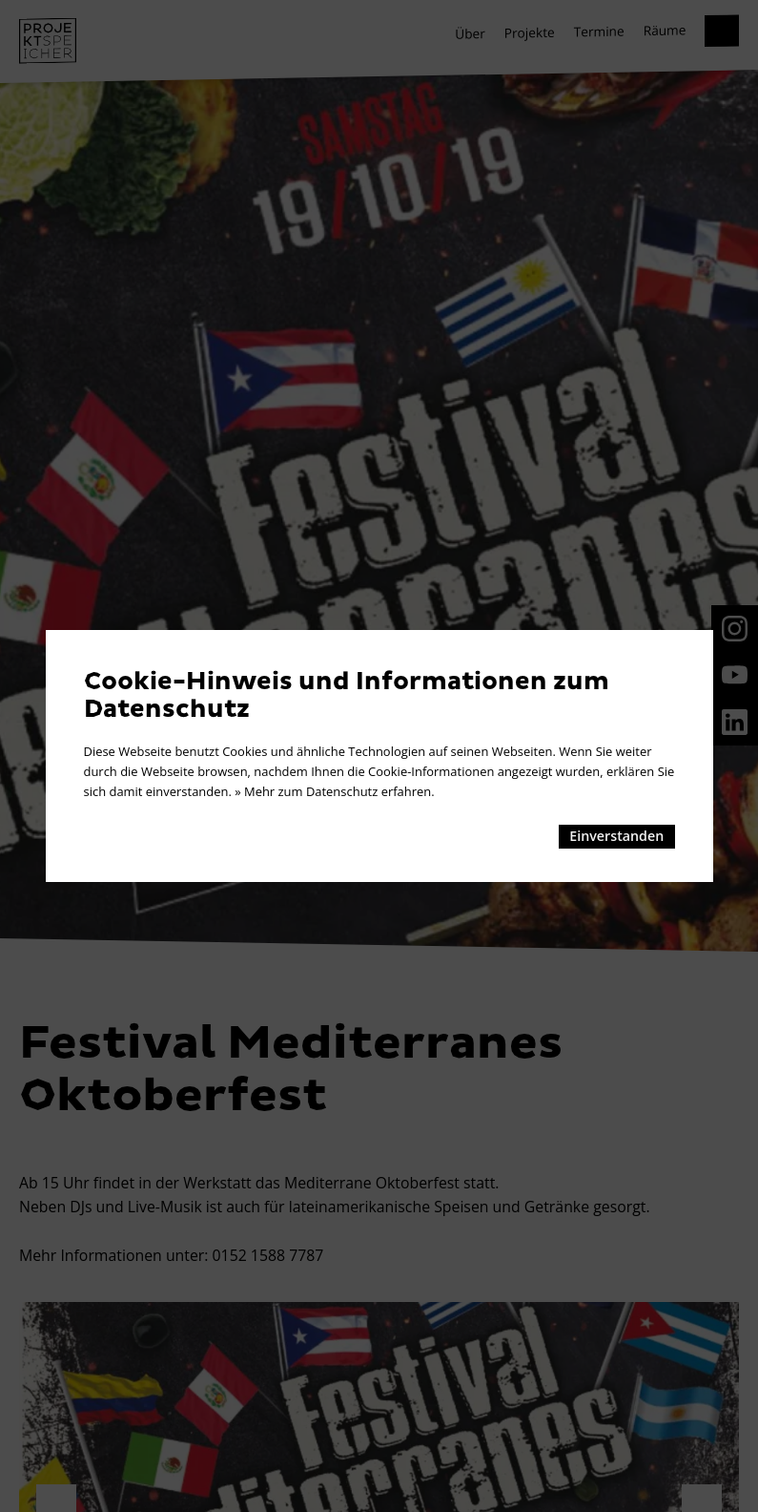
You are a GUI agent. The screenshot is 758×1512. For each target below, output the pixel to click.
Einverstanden (616, 836)
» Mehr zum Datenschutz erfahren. (334, 791)
